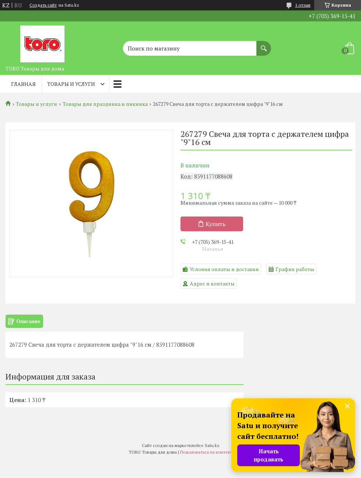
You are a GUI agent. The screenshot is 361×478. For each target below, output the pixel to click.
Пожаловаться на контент (206, 452)
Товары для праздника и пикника (105, 104)
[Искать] (263, 44)
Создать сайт (43, 5)
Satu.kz (212, 445)
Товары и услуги (71, 83)
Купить (216, 224)
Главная (23, 83)
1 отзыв (303, 5)
